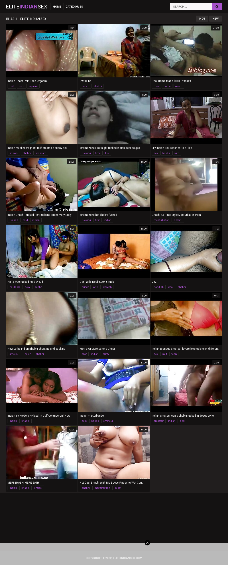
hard (25, 220)
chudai (38, 487)
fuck (156, 86)
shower (14, 153)
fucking (86, 153)
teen (21, 86)
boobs (166, 153)
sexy (27, 287)
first (107, 153)
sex (156, 153)
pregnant (40, 153)
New (215, 18)
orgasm (33, 86)
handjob (159, 287)
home (167, 86)
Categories (74, 6)
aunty (106, 354)
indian (85, 86)
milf (12, 86)
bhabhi (98, 86)
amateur (14, 354)
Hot (202, 18)
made (178, 86)
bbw (84, 354)
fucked (14, 220)
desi (170, 287)
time (98, 153)
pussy (85, 287)
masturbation (161, 220)
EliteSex (26, 7)
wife (176, 153)
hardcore (15, 287)
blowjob (107, 287)
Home (57, 6)
